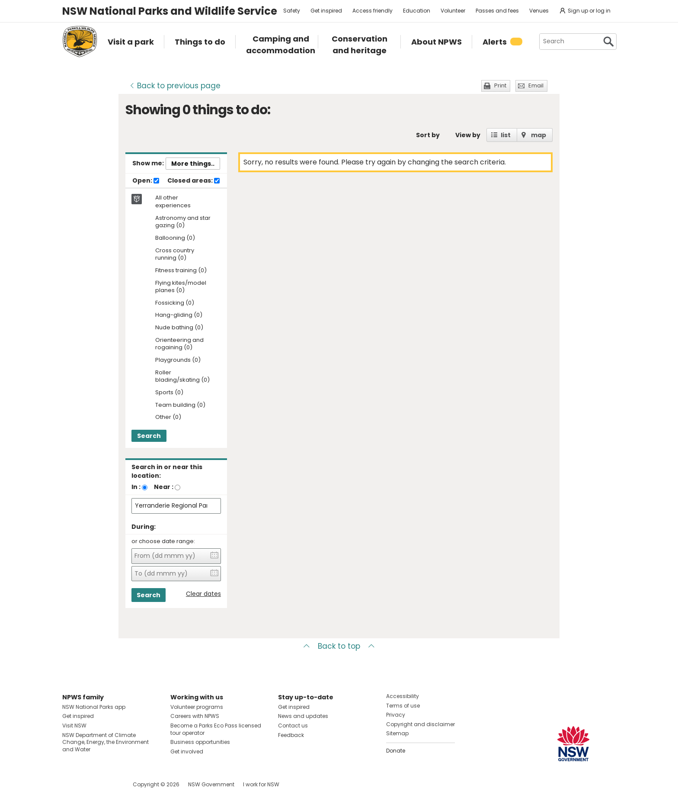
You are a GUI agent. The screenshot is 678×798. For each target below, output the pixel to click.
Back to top (339, 646)
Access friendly (372, 10)
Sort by (428, 135)
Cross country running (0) (174, 254)
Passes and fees (497, 10)
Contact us (293, 725)
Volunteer (453, 10)
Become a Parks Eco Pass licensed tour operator (215, 729)
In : (136, 487)
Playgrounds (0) (178, 360)
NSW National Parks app (93, 707)
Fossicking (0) (174, 303)
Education (416, 10)
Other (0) (168, 417)
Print (500, 85)
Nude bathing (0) (179, 327)
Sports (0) (169, 392)
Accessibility (402, 696)
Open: (145, 181)
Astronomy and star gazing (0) (183, 222)
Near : (163, 487)
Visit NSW (74, 725)
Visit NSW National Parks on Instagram (89, 784)
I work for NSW (261, 784)
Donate (395, 750)
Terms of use (403, 705)
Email (536, 85)
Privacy (395, 714)
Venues (539, 10)
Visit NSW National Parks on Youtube (107, 784)
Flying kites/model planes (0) (180, 287)
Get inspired (326, 10)
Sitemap (397, 733)
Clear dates (203, 594)
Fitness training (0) (181, 270)
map (538, 135)
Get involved (186, 751)
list (506, 135)
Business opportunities (200, 742)
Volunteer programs (196, 707)
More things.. (192, 163)
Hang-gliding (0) (178, 315)
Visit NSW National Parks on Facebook (70, 784)
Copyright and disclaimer (420, 724)
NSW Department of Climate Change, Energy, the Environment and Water (105, 742)
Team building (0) (180, 405)
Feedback (291, 735)
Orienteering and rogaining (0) (179, 344)
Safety (291, 10)
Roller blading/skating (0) (182, 376)
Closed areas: (193, 181)
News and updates (303, 716)
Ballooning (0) (175, 238)
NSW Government (211, 784)
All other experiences (173, 201)
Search (149, 435)
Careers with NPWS (194, 716)
